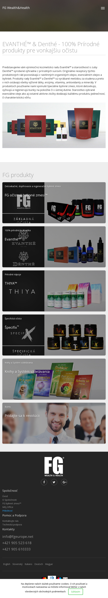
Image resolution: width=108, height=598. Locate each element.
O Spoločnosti (9, 499)
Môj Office (7, 507)
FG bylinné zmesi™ (11, 503)
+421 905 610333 (16, 549)
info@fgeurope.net (17, 536)
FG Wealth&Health (16, 8)
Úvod (5, 496)
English (6, 564)
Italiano (28, 564)
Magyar (49, 564)
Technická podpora (12, 524)
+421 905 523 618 (17, 542)
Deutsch (38, 564)
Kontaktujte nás (10, 520)
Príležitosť (7, 510)
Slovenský (17, 564)
